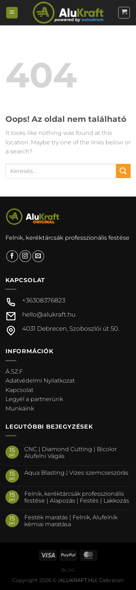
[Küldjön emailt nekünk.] (38, 256)
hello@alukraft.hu (48, 314)
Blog (68, 570)
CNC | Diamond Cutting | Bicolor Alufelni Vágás (70, 452)
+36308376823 (43, 300)
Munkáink (19, 408)
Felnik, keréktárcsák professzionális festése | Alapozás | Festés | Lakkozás (76, 497)
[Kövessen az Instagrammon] (25, 256)
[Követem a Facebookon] (12, 256)
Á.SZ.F (14, 371)
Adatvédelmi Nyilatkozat (40, 380)
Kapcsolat (19, 390)
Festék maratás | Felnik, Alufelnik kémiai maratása (71, 521)
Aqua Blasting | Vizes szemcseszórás (76, 472)
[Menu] (12, 13)
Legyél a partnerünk (34, 399)
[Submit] (123, 171)
